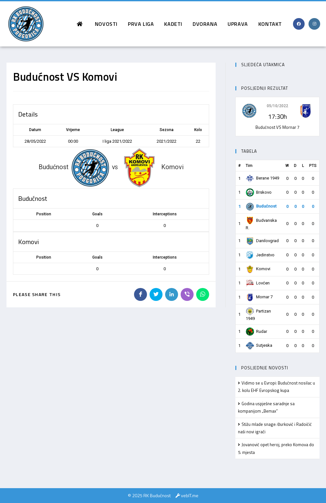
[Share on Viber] (187, 294)
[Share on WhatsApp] (202, 294)
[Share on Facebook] (140, 294)
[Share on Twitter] (156, 294)
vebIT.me (189, 495)
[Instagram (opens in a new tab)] (314, 24)
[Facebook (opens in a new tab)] (299, 24)
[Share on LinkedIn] (171, 294)
